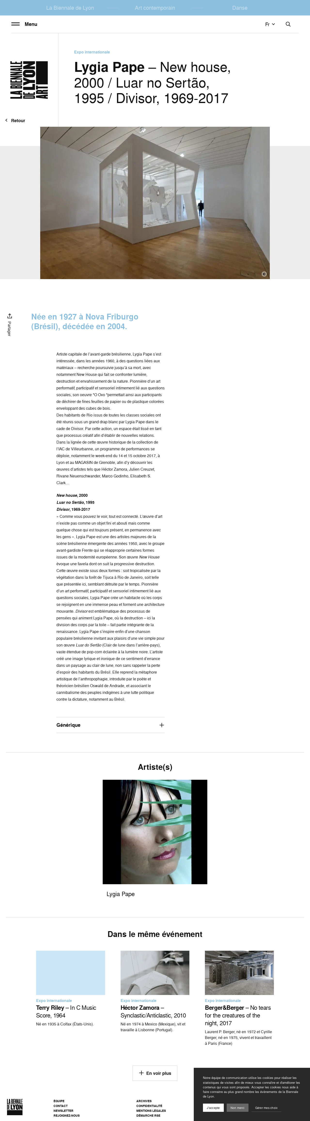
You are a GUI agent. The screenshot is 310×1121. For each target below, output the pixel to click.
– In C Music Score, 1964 (66, 1011)
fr (270, 24)
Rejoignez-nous (67, 1116)
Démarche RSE (148, 1116)
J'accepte (213, 1108)
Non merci (238, 1108)
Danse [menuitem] (240, 7)
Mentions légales (151, 1111)
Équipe (59, 1101)
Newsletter (63, 1111)
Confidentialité (149, 1106)
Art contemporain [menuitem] (155, 7)
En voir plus (155, 1073)
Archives (144, 1101)
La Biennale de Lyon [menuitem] (70, 7)
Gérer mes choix (266, 1108)
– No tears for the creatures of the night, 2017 (238, 1015)
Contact (61, 1106)
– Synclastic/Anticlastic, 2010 (153, 1011)
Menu (24, 24)
